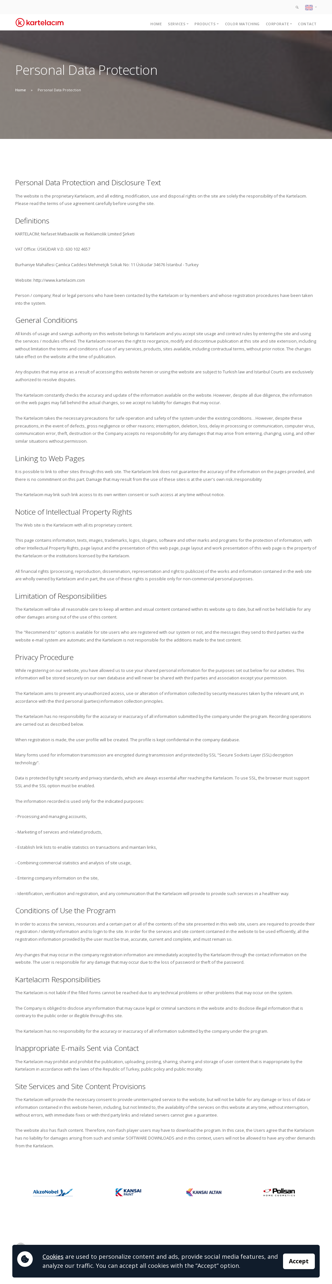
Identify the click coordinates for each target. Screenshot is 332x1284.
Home (156, 23)
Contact (307, 23)
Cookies (53, 1256)
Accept (299, 1261)
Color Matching (242, 23)
